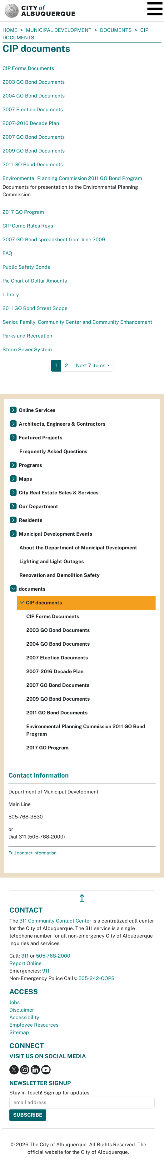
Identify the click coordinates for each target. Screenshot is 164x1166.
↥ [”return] (82, 898)
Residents (30, 520)
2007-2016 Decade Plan (30, 123)
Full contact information (32, 852)
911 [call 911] (46, 971)
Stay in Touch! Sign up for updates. (50, 1093)
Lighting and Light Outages (51, 561)
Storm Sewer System (27, 350)
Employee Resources (33, 1025)
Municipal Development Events (55, 534)
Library (10, 295)
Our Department (38, 506)
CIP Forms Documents (28, 68)
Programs (30, 465)
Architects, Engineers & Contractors (62, 424)
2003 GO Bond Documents (33, 82)
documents (116, 30)
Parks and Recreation (27, 336)
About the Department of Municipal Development (78, 548)
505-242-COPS (96, 978)
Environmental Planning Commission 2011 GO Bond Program (72, 178)
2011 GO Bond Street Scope (34, 308)
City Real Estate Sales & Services (58, 493)
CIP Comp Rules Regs (27, 226)
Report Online (25, 963)
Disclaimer (21, 1010)
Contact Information (38, 775)
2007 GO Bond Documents (33, 137)
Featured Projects (40, 438)
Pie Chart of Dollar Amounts (34, 281)
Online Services (37, 410)
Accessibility (24, 1017)
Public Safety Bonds (26, 267)
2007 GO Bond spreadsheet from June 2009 (53, 240)
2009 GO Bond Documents (33, 151)
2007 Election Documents (32, 110)
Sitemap (19, 1032)
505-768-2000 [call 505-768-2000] (53, 956)
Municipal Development (59, 30)
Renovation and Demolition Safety (59, 575)
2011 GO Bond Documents (32, 165)
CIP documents (44, 603)
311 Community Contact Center (55, 921)
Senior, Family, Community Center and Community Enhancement (77, 322)
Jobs (14, 1002)
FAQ (7, 253)
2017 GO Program (23, 212)
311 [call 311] (25, 956)
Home (9, 30)
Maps (25, 479)
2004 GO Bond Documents (33, 96)
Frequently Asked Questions (53, 451)
